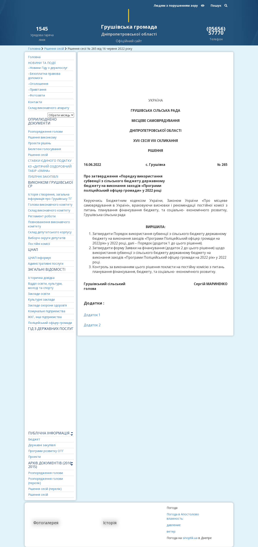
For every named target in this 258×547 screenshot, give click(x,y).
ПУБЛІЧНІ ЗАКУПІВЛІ (43, 176)
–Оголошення (38, 84)
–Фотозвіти (36, 95)
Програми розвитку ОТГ (46, 451)
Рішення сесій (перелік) (45, 489)
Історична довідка (41, 278)
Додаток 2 (92, 325)
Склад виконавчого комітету (49, 210)
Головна (34, 49)
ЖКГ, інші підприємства (45, 317)
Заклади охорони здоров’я (47, 305)
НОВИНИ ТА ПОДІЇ (42, 63)
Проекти (34, 457)
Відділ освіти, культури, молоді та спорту (45, 285)
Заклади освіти (39, 294)
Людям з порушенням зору (179, 5)
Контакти (35, 102)
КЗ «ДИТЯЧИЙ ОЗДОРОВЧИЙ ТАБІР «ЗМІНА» (49, 168)
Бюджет (34, 439)
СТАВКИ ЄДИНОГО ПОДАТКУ (49, 161)
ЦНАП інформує (39, 258)
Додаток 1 (92, 315)
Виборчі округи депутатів (46, 238)
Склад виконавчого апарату (48, 108)
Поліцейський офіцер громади (50, 323)
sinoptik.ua (190, 538)
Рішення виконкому (42, 137)
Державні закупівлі (42, 445)
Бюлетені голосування (44, 149)
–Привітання (37, 89)
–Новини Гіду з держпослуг (48, 68)
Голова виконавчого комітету (50, 204)
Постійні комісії (39, 244)
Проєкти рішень (39, 143)
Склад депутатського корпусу (49, 232)
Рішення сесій (54, 49)
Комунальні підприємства (46, 311)
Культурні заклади (41, 299)
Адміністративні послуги (45, 263)
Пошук (219, 5)
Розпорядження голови (45, 131)
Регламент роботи (42, 216)
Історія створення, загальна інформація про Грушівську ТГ (50, 196)
